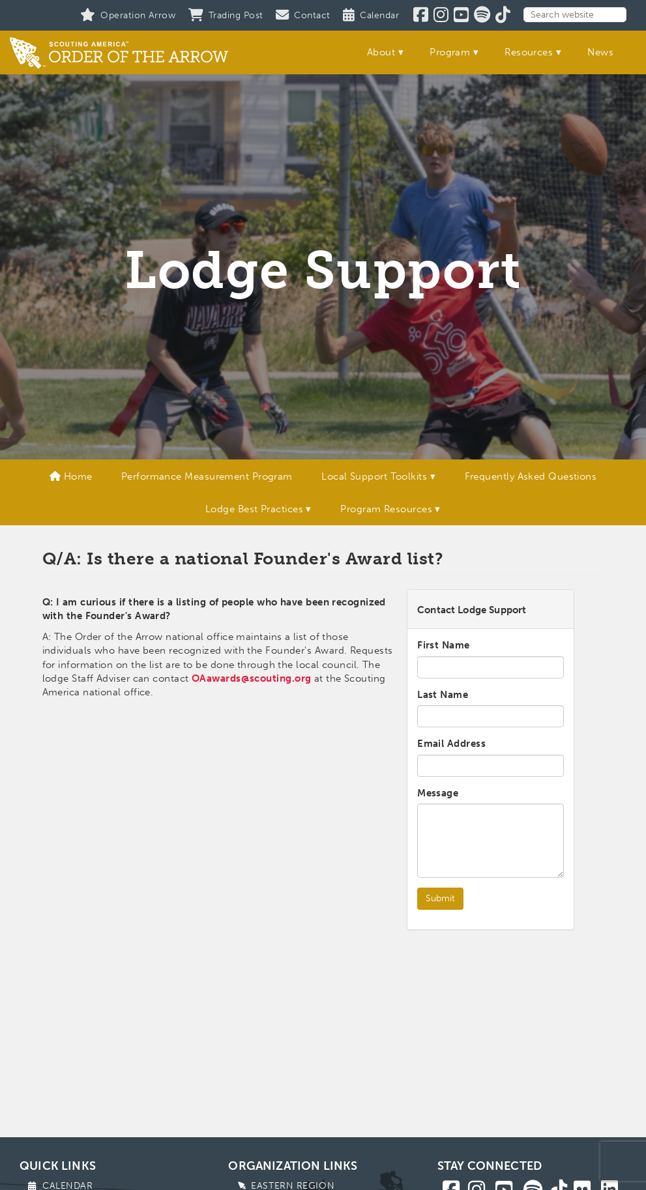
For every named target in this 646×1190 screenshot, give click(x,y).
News (600, 52)
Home (71, 476)
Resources (529, 52)
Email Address (451, 743)
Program (450, 52)
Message (437, 793)
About (381, 52)
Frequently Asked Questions (531, 476)
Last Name (442, 695)
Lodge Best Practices (254, 509)
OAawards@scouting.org (251, 678)
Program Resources (386, 509)
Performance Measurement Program (207, 476)
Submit (440, 898)
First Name (443, 645)
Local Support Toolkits (374, 476)
